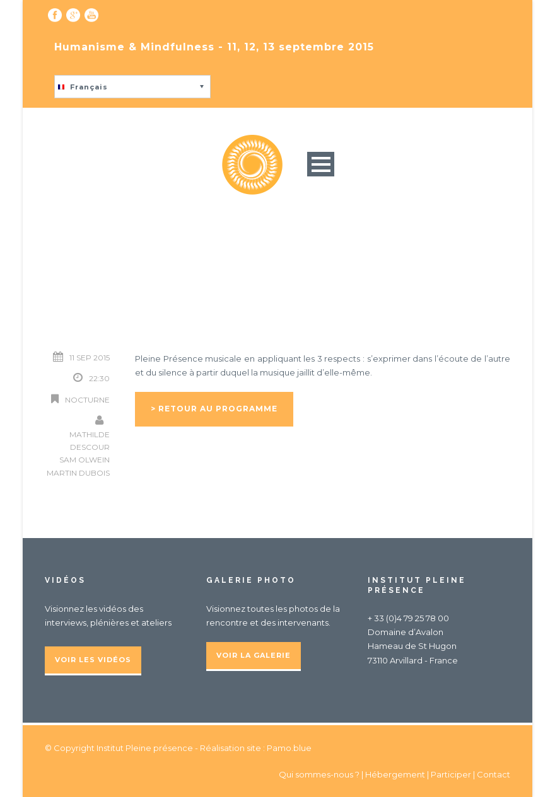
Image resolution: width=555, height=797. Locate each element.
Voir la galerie (253, 655)
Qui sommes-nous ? (320, 774)
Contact (493, 774)
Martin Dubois (78, 473)
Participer (451, 774)
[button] (132, 86)
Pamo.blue (289, 748)
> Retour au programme (214, 408)
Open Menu (320, 164)
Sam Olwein (84, 459)
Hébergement (395, 774)
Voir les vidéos (93, 659)
